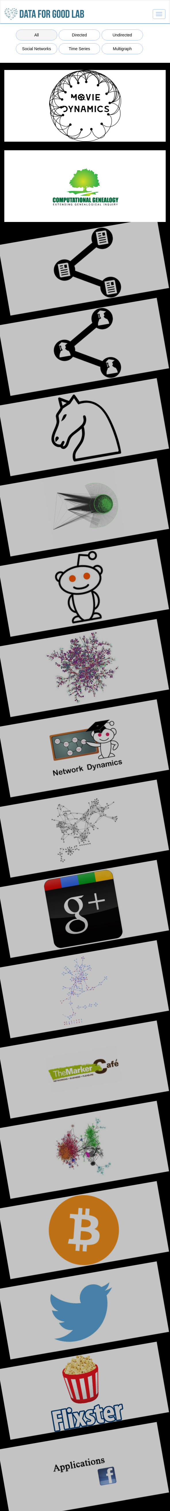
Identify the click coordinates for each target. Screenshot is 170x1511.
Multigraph (122, 48)
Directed (79, 35)
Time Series (79, 48)
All (36, 35)
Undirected (122, 35)
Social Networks (36, 48)
